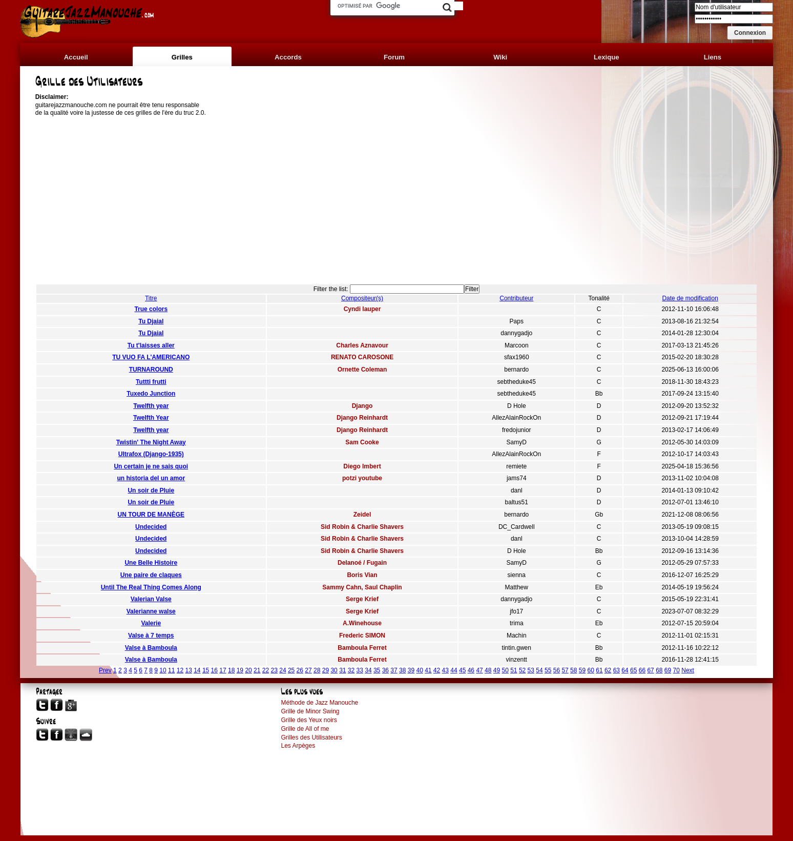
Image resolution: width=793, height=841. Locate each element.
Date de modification (690, 298)
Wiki (500, 57)
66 (642, 670)
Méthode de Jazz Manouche (319, 702)
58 (573, 670)
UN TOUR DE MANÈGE (151, 514)
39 (411, 670)
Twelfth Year (151, 417)
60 (591, 670)
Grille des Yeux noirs (309, 720)
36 (385, 670)
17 (222, 670)
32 (351, 670)
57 (564, 670)
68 (659, 670)
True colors (151, 309)
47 (479, 670)
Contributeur (516, 298)
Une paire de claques (151, 575)
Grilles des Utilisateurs (311, 737)
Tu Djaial (150, 321)
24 (282, 670)
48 (488, 670)
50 (505, 670)
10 (162, 670)
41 (428, 670)
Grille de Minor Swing (310, 711)
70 (676, 670)
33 (360, 670)
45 (462, 670)
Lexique (606, 57)
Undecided (150, 526)
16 (214, 670)
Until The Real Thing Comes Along (151, 587)
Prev (105, 670)
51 (513, 670)
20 (248, 670)
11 (171, 670)
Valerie (151, 623)
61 (599, 670)
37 (393, 670)
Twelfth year (151, 405)
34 (368, 670)
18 (231, 670)
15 (205, 670)
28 (317, 670)
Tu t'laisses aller (151, 345)
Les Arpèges (298, 745)
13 (188, 670)
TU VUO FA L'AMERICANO (151, 357)
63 (616, 670)
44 (453, 670)
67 (650, 670)
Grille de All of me (305, 728)
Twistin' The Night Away (151, 442)
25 (291, 670)
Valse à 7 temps (151, 635)
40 (419, 670)
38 (402, 670)
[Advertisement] (396, 201)
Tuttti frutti (151, 381)
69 (667, 670)
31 (342, 670)
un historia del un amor (151, 478)
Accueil (76, 57)
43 (445, 670)
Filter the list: (331, 289)
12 (180, 670)
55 (548, 670)
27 (308, 670)
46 (471, 670)
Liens (712, 57)
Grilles (182, 57)
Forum (394, 57)
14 (197, 670)
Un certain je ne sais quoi (151, 466)
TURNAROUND (151, 369)
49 (496, 670)
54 (539, 670)
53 (531, 670)
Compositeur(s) (362, 298)
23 (274, 670)
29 (325, 670)
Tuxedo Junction (151, 393)
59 (582, 670)
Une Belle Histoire (150, 562)
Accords (288, 57)
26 (300, 670)
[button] (750, 32)
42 (436, 670)
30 (333, 670)
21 (257, 670)
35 (376, 670)
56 (556, 670)
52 (522, 670)
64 (624, 670)
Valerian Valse (151, 599)
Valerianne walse (151, 611)
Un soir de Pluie (151, 490)
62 (607, 670)
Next (687, 670)
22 (265, 670)
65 (633, 670)
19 (240, 670)
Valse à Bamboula (151, 647)
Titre (151, 298)
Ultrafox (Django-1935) (151, 454)
